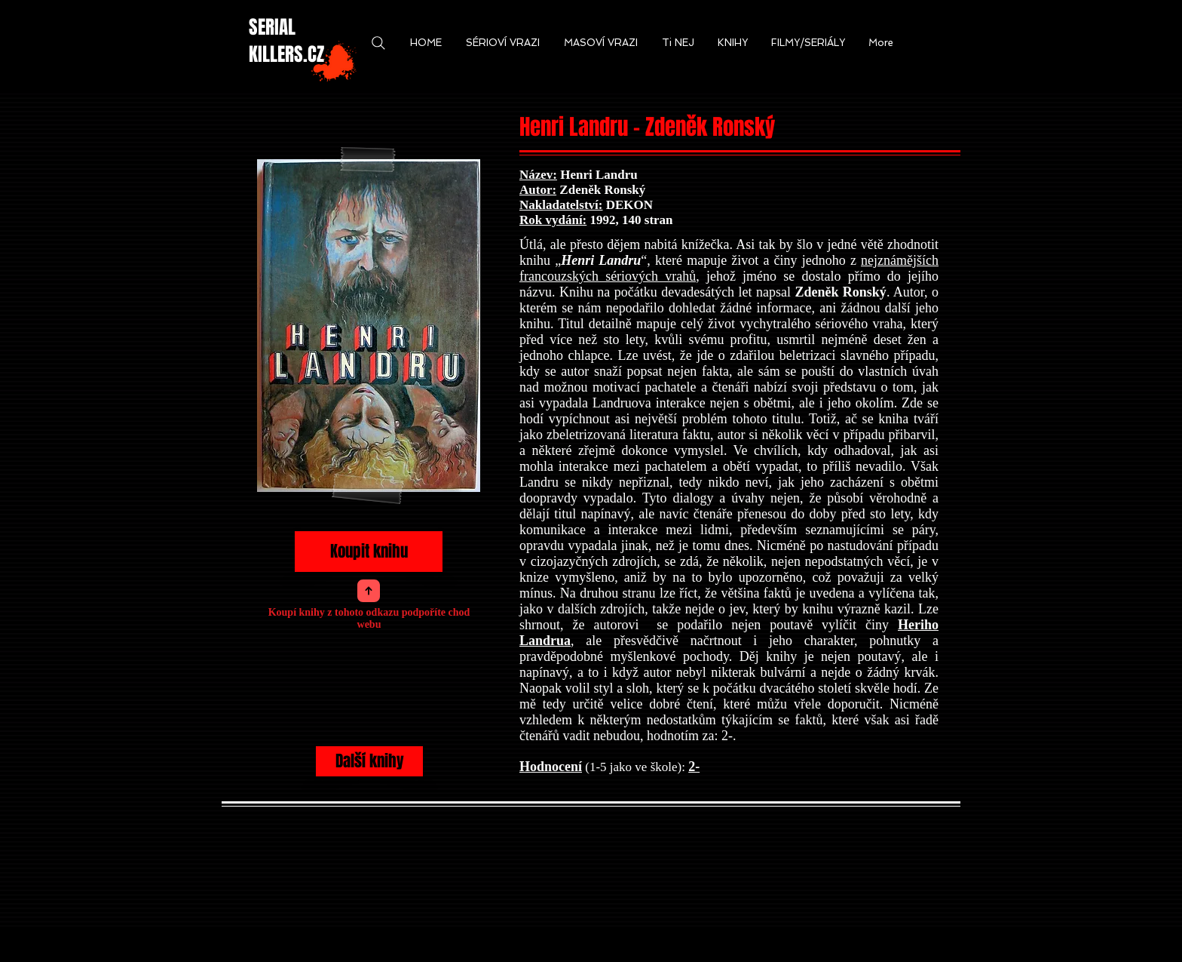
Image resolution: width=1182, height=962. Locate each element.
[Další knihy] (369, 761)
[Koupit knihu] (368, 551)
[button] (426, 43)
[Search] (378, 43)
